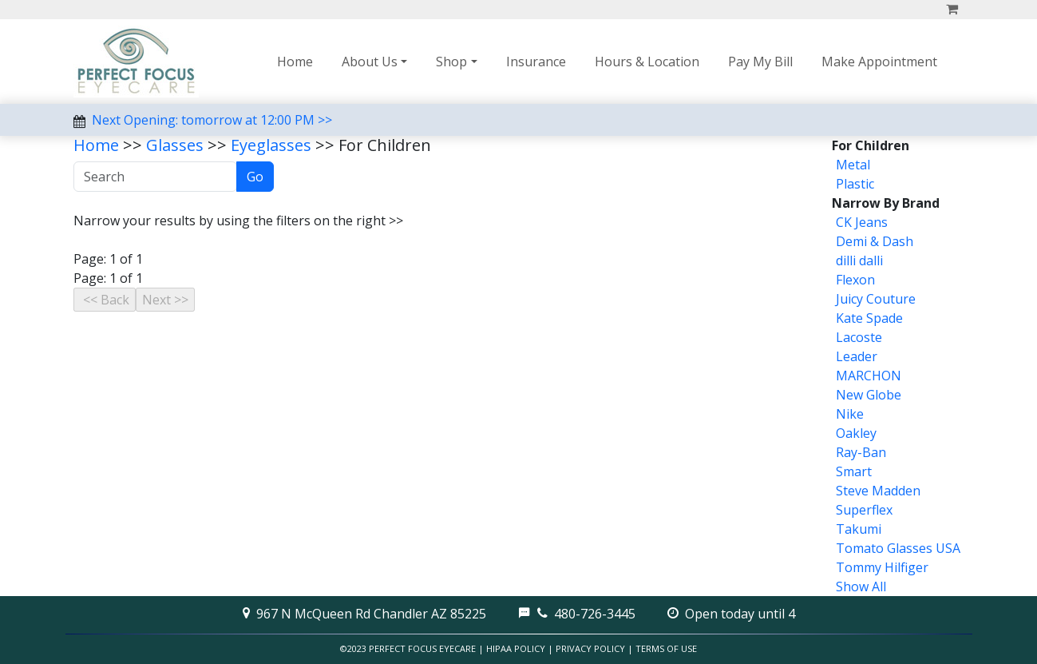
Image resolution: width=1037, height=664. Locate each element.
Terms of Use (666, 648)
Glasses (175, 145)
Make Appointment (879, 61)
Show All (861, 586)
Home (295, 61)
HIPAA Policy (515, 648)
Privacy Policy (590, 648)
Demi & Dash (874, 241)
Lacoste (859, 337)
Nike (850, 414)
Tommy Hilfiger (882, 567)
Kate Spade (869, 318)
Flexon (855, 279)
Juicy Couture (876, 299)
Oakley (856, 433)
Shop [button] (451, 61)
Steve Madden (878, 490)
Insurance (536, 61)
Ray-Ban (861, 452)
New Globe (868, 395)
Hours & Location (647, 61)
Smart (854, 471)
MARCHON (868, 375)
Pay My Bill (760, 61)
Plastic (855, 184)
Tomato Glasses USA (898, 548)
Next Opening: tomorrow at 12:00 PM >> (212, 120)
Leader (856, 356)
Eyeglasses (271, 145)
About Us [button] (370, 61)
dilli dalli (859, 260)
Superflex (864, 510)
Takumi (858, 529)
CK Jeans (862, 222)
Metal (853, 164)
